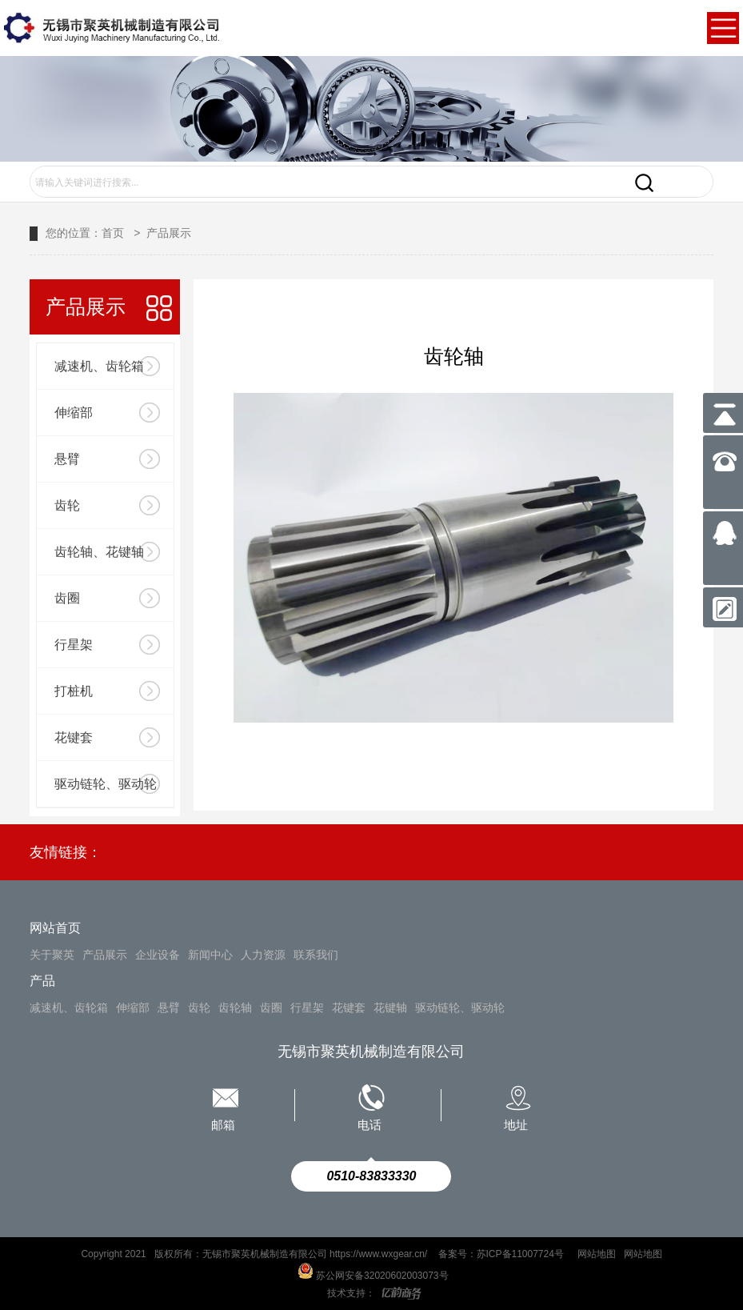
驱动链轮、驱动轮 (105, 784)
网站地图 (596, 1254)
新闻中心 (210, 954)
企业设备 (157, 954)
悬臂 (67, 459)
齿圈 (67, 598)
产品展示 (168, 232)
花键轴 (390, 1007)
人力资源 (263, 954)
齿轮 (67, 505)
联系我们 (316, 954)
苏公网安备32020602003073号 (371, 1275)
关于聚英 (52, 954)
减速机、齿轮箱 (99, 366)
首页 (113, 232)
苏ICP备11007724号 (522, 1254)
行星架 (73, 644)
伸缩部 (73, 412)
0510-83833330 (371, 1176)
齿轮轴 (235, 1007)
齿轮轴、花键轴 (99, 552)
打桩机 (73, 691)
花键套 (73, 737)
